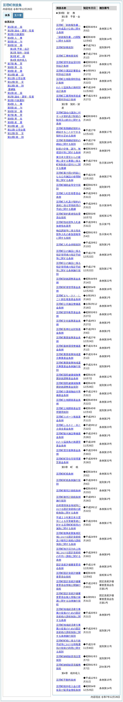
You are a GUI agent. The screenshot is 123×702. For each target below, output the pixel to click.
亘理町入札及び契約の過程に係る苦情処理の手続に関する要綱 (68, 205)
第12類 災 (16, 82)
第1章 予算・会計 (19, 49)
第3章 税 (17, 56)
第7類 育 (15, 63)
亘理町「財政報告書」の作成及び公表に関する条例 (68, 29)
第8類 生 (15, 67)
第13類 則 (16, 85)
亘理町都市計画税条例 (68, 490)
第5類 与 (15, 41)
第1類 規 (15, 27)
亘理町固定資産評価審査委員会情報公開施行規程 (68, 585)
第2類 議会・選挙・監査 (21, 30)
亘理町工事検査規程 (67, 55)
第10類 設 (16, 74)
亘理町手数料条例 (66, 679)
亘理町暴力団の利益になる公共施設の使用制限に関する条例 (68, 176)
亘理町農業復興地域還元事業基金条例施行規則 (68, 366)
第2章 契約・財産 (19, 52)
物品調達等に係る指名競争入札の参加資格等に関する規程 (68, 234)
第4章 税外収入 (18, 60)
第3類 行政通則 (16, 34)
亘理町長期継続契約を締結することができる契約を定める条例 (68, 132)
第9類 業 (15, 71)
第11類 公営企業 (16, 78)
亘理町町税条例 (64, 473)
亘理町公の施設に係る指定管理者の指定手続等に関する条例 (68, 255)
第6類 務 (15, 45)
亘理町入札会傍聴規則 (68, 244)
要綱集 (12, 89)
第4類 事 (15, 38)
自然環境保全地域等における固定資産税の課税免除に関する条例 (68, 509)
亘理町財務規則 (64, 47)
